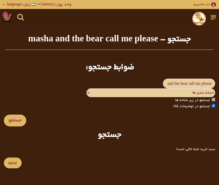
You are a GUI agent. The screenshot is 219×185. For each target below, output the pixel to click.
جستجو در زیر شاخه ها (195, 100)
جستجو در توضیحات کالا (194, 106)
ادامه (12, 163)
